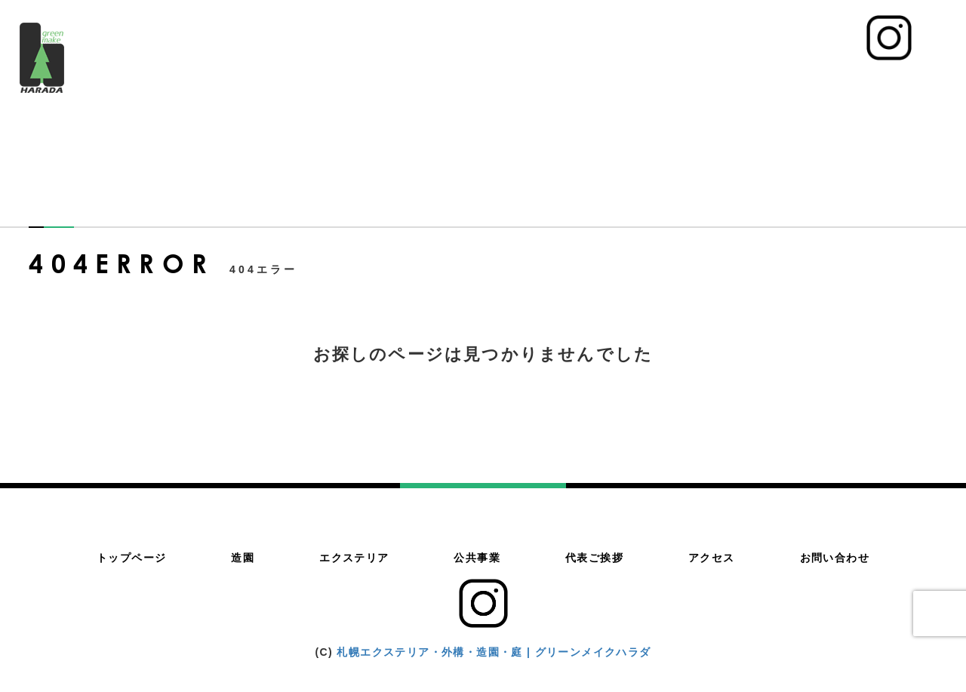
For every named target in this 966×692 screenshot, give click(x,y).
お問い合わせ (900, 83)
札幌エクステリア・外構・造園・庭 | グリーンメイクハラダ (494, 652)
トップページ (433, 83)
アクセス (816, 83)
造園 (505, 83)
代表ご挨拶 (739, 83)
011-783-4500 (787, 46)
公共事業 (661, 83)
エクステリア (577, 83)
